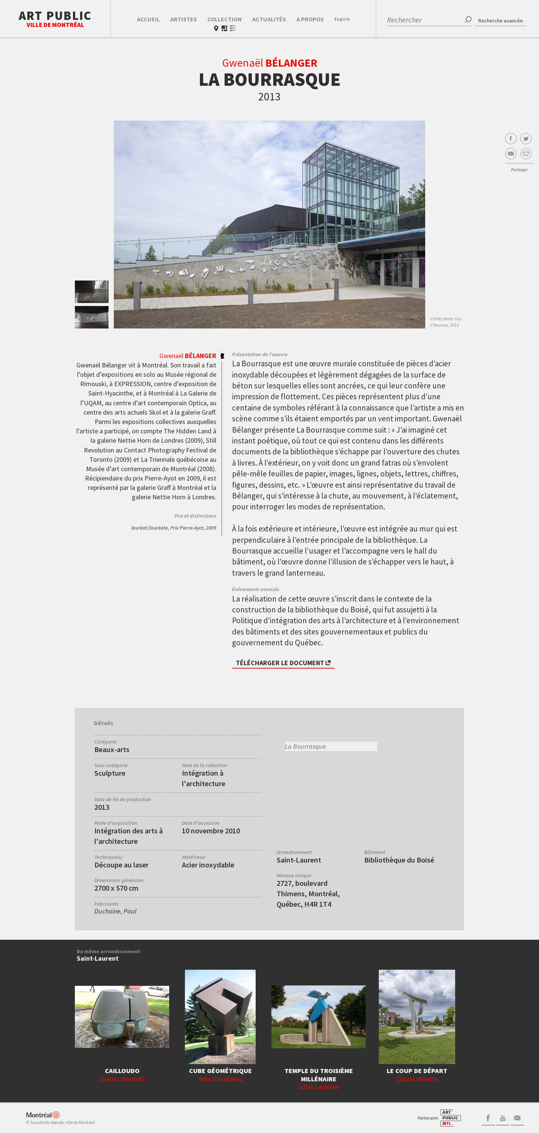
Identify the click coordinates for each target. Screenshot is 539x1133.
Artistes (183, 19)
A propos (310, 19)
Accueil (148, 19)
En (342, 19)
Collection (224, 19)
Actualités (269, 19)
